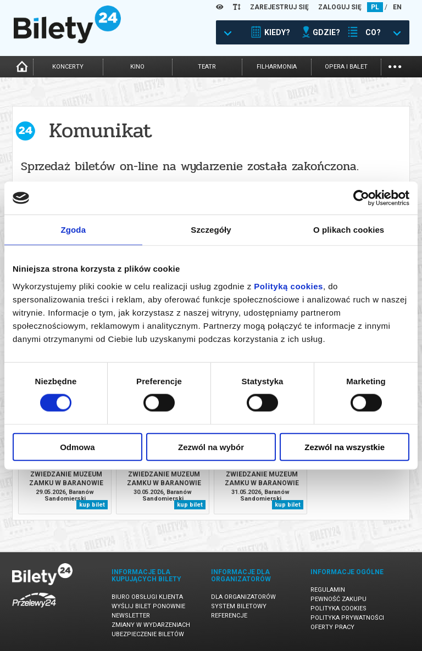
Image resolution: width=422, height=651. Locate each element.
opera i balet (346, 66)
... (394, 65)
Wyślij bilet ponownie (148, 606)
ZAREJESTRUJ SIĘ (279, 7)
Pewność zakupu (338, 599)
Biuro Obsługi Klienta (147, 597)
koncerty (68, 66)
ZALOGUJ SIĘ (340, 7)
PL (375, 7)
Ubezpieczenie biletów (148, 634)
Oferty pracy (332, 627)
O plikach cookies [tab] (348, 229)
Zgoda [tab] (73, 229)
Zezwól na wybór (211, 446)
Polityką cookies (288, 285)
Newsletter (131, 615)
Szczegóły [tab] (211, 229)
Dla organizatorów (243, 597)
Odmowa (77, 446)
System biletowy (238, 606)
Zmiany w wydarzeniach (151, 624)
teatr (207, 66)
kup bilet (92, 504)
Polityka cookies (338, 608)
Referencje (229, 615)
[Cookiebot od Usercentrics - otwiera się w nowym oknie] (361, 198)
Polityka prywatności (347, 617)
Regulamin (327, 589)
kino (137, 66)
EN (397, 7)
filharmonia (277, 66)
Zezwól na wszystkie (344, 446)
